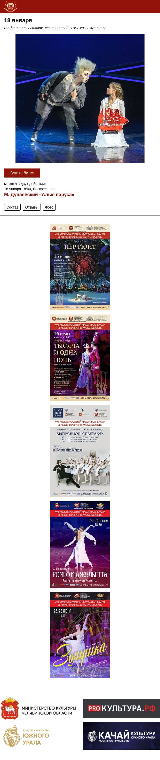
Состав (12, 207)
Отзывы (31, 207)
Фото (49, 207)
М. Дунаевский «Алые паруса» (39, 194)
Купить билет (22, 173)
